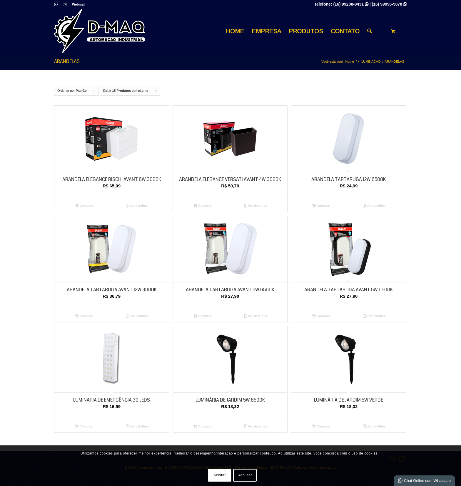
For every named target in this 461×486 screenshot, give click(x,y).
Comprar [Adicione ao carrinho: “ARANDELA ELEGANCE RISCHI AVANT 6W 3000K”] (84, 206)
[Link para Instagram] (64, 4)
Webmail (78, 4)
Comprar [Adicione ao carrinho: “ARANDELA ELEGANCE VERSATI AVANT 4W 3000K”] (202, 206)
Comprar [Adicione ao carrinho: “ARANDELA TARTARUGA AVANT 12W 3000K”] (84, 316)
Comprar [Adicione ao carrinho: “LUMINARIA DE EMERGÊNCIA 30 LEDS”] (84, 427)
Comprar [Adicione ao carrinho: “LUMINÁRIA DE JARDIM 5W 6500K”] (202, 427)
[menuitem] (77, 4)
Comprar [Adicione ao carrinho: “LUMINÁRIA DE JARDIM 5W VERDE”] (321, 427)
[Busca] (369, 31)
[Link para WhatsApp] (55, 4)
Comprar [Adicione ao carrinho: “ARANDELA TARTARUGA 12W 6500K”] (321, 206)
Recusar (245, 475)
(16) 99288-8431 (350, 4)
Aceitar (219, 475)
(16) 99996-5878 (389, 4)
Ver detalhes (137, 206)
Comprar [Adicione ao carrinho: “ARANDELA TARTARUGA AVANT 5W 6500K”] (202, 316)
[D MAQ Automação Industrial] (99, 31)
